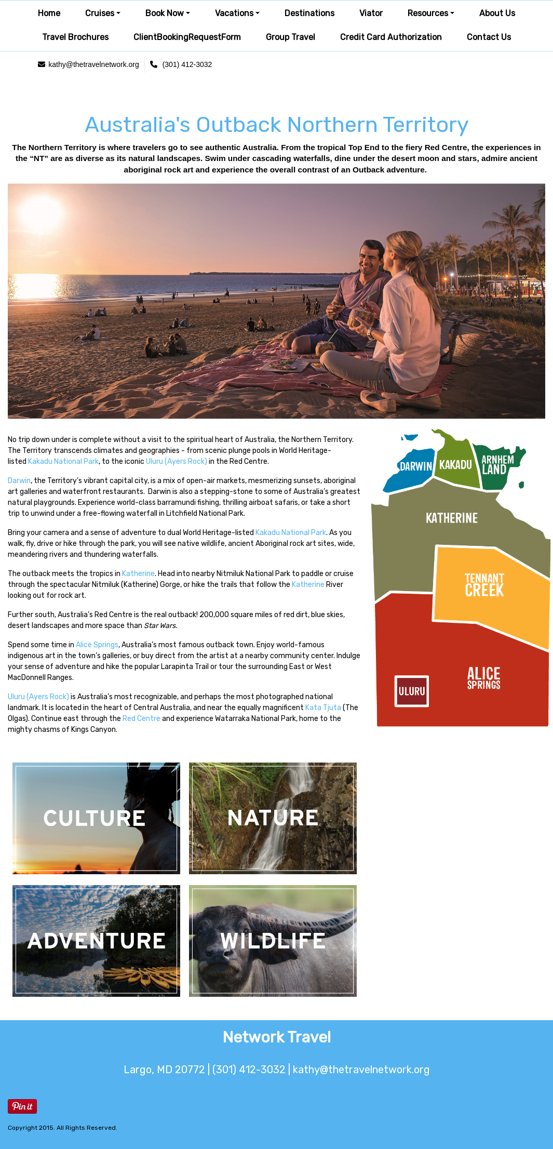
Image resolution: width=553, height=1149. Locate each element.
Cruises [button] (99, 13)
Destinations (309, 13)
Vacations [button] (234, 13)
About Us (497, 13)
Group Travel (290, 37)
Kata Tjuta (323, 707)
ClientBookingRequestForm (187, 37)
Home (49, 13)
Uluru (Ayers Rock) (176, 461)
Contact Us (489, 37)
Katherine (138, 573)
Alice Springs (97, 644)
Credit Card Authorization (391, 37)
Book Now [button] (164, 13)
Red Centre (141, 718)
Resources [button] (428, 13)
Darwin (19, 480)
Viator (371, 13)
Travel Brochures (75, 37)
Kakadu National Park (63, 461)
